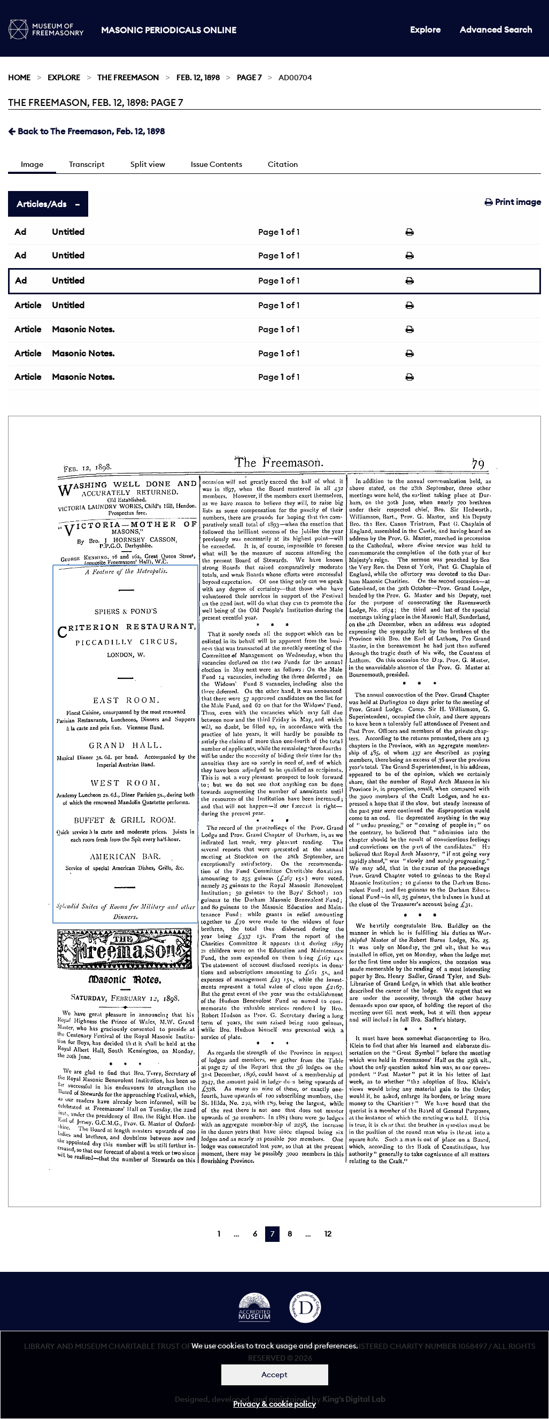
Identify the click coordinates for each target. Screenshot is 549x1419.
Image (32, 164)
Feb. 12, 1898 (198, 77)
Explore (425, 29)
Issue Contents (216, 164)
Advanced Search (496, 29)
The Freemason (128, 77)
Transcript (87, 164)
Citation (283, 164)
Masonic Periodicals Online (168, 30)
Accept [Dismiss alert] (274, 1374)
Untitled (68, 231)
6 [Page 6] (255, 1234)
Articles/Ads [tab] (41, 204)
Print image (513, 201)
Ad (20, 231)
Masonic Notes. (83, 329)
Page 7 (249, 77)
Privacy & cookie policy (274, 1404)
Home (19, 77)
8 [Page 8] (290, 1234)
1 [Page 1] (219, 1234)
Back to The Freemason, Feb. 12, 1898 (86, 131)
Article (27, 305)
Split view (147, 164)
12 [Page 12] (327, 1234)
